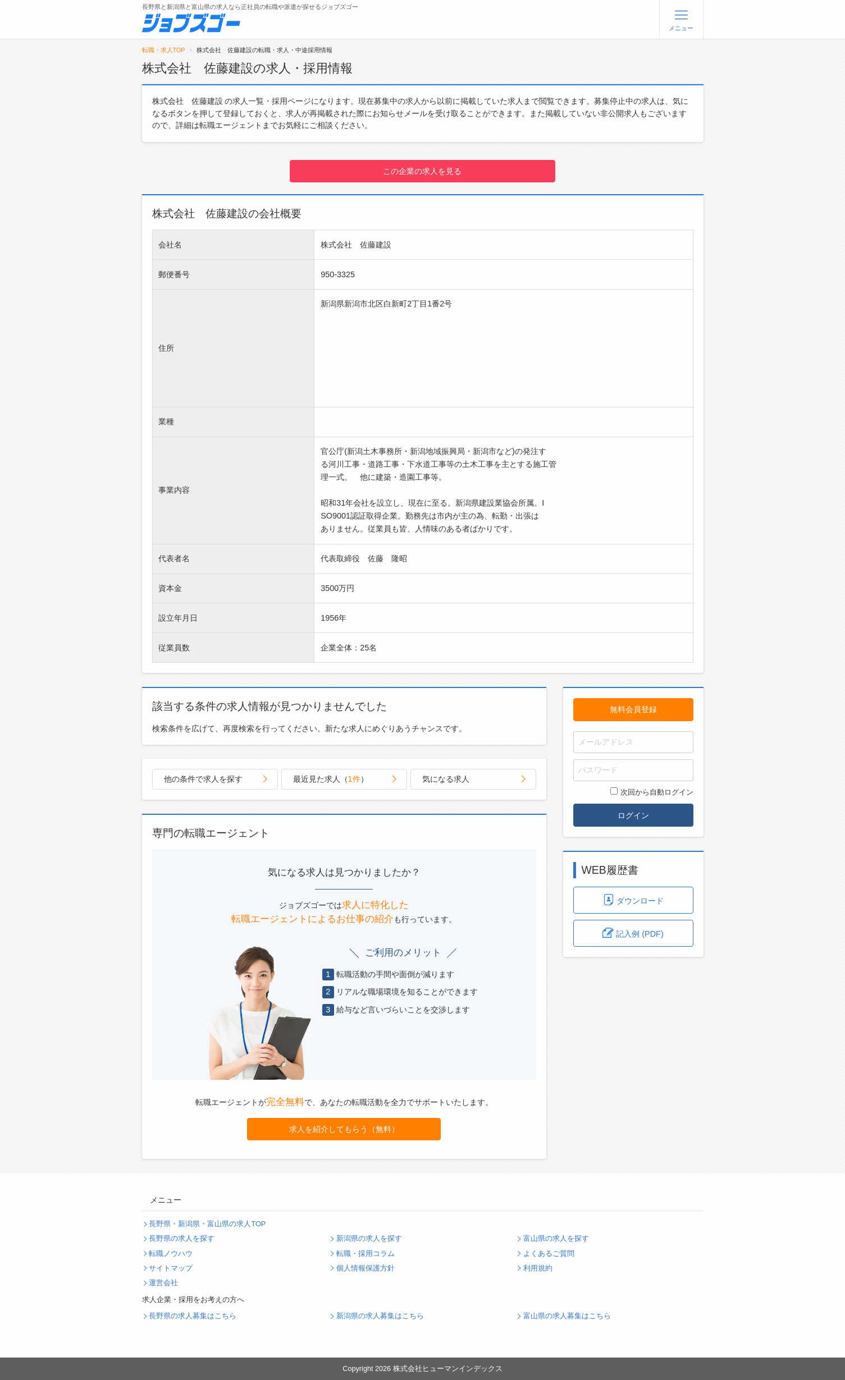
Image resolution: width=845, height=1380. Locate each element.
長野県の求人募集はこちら (192, 1316)
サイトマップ (171, 1268)
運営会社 (163, 1283)
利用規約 (537, 1268)
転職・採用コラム (365, 1254)
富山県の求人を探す (556, 1239)
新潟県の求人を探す (369, 1239)
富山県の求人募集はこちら (567, 1316)
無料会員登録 (633, 709)
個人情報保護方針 (365, 1268)
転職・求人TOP (163, 50)
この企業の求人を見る (422, 171)
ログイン (633, 815)
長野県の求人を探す (181, 1239)
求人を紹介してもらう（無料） (344, 1129)
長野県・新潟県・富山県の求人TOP (207, 1224)
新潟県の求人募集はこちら (380, 1316)
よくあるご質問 (548, 1254)
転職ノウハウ (171, 1254)
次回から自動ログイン (651, 791)
